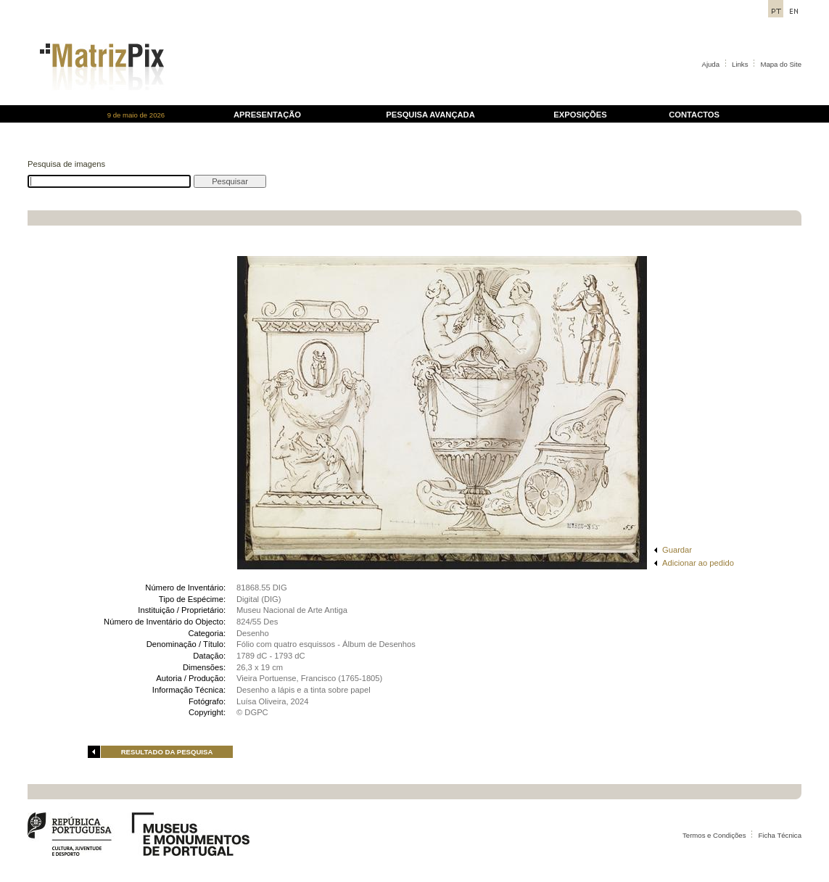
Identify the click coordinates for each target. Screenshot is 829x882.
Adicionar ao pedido (698, 563)
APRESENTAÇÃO (267, 114)
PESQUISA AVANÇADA (430, 114)
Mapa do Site (780, 64)
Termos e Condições (714, 835)
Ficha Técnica (779, 835)
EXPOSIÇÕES (579, 114)
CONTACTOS (694, 114)
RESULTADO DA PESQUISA (167, 752)
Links (740, 64)
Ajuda (711, 64)
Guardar (677, 549)
